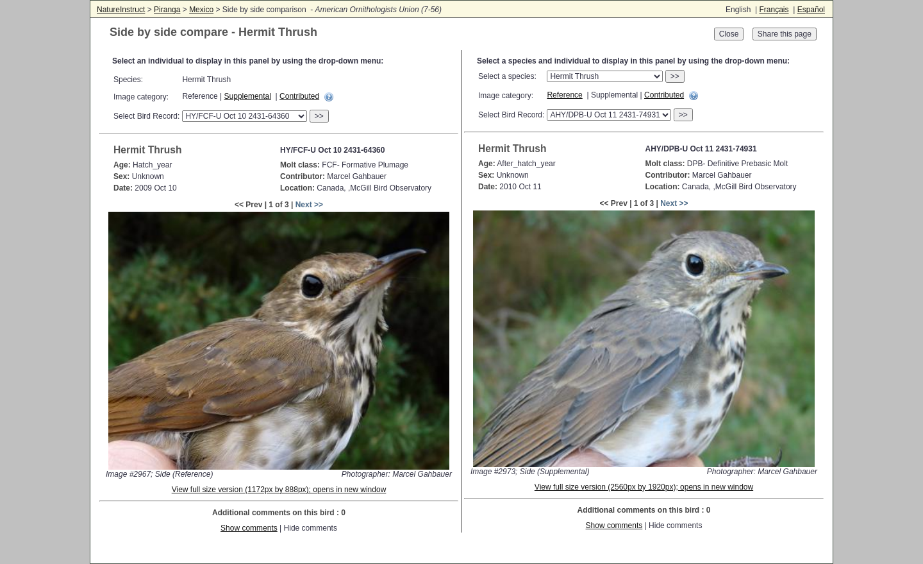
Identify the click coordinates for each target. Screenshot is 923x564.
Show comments (249, 528)
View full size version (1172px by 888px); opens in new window (279, 489)
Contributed (299, 96)
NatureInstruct (121, 9)
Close (729, 34)
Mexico (201, 9)
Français (773, 9)
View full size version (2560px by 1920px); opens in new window (644, 487)
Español (811, 9)
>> (319, 116)
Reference (564, 94)
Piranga (167, 9)
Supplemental (247, 96)
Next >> (309, 204)
